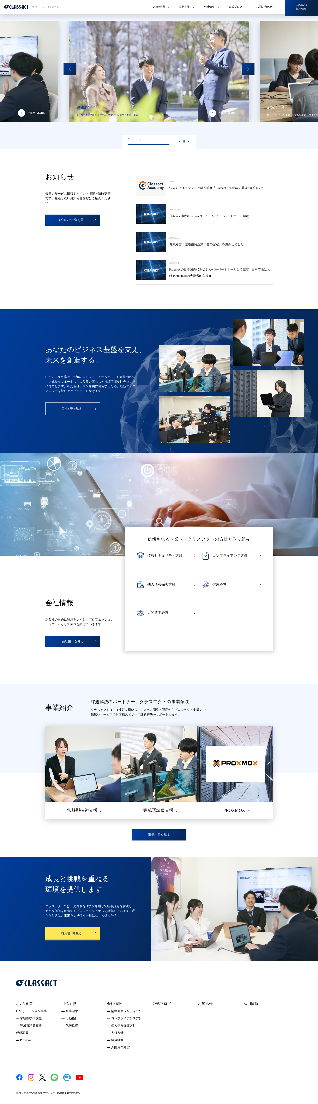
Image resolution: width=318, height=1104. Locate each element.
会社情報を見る (73, 641)
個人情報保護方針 (123, 1025)
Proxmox (25, 1040)
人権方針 (117, 1032)
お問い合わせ (264, 6)
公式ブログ (235, 6)
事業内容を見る (159, 834)
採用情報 (251, 1004)
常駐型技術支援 (31, 1018)
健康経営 (117, 1040)
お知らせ (205, 1004)
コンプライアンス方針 (126, 1018)
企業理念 (72, 1011)
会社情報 (114, 1004)
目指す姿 (68, 1004)
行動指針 (72, 1018)
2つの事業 (24, 1004)
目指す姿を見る (71, 408)
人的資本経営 (120, 1047)
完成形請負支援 (31, 1025)
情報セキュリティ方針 (126, 1011)
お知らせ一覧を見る (73, 220)
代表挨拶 (72, 1025)
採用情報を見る (71, 933)
